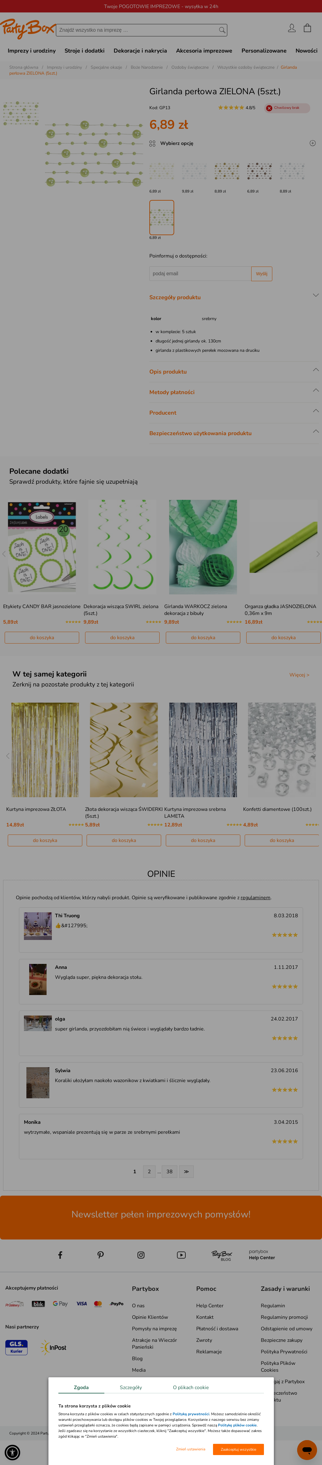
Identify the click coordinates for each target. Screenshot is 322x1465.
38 (169, 1171)
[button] (12, 1452)
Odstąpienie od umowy (286, 1328)
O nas (138, 1305)
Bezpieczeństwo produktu (279, 1396)
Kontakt (205, 1317)
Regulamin (273, 1305)
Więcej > (299, 675)
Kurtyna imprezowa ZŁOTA (36, 809)
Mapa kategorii (148, 1381)
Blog (137, 1358)
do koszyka (42, 637)
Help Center (210, 1305)
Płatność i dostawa (217, 1328)
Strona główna (23, 67)
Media (139, 1370)
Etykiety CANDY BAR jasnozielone (42, 606)
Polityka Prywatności (284, 1351)
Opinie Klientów (150, 1317)
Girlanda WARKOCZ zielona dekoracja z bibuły (195, 610)
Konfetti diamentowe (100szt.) (277, 809)
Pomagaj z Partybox (283, 1381)
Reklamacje (209, 1351)
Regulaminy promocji (284, 1317)
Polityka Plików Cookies (278, 1367)
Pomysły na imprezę (154, 1328)
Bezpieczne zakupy (281, 1340)
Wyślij (261, 273)
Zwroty (204, 1340)
